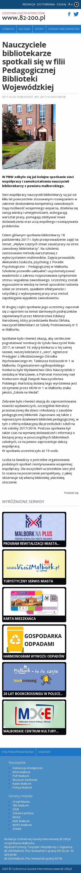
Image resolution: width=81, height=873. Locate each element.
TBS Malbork (21, 805)
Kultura (24, 29)
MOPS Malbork (22, 825)
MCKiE (17, 817)
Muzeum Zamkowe (25, 780)
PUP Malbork (21, 776)
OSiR (16, 809)
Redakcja (29, 4)
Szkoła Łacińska (23, 813)
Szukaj (61, 4)
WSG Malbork (21, 772)
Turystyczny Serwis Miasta (28, 581)
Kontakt (44, 752)
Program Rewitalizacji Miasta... (31, 543)
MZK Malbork (21, 821)
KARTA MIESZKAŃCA (19, 618)
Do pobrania (46, 4)
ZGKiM (17, 829)
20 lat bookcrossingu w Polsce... (33, 694)
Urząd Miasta (21, 801)
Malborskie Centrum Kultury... (31, 731)
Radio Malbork (22, 783)
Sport (39, 29)
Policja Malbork (22, 787)
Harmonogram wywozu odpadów (33, 656)
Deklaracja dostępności (28, 768)
